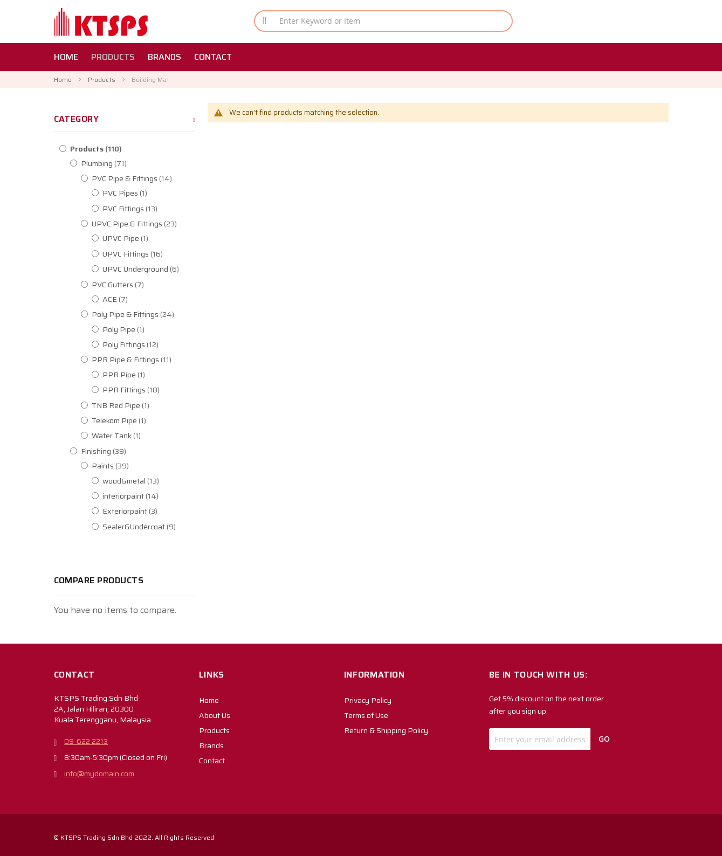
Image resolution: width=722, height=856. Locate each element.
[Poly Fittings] (160, 344)
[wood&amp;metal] (160, 481)
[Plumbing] (138, 163)
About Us (214, 715)
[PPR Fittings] (160, 390)
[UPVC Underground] (160, 269)
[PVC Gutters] (149, 285)
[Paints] (149, 466)
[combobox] (383, 21)
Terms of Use (366, 715)
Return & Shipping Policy (386, 730)
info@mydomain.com (99, 773)
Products (102, 79)
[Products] (127, 149)
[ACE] (160, 299)
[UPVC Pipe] (160, 238)
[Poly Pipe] (160, 329)
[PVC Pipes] (160, 193)
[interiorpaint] (160, 496)
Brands (211, 745)
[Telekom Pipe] (149, 420)
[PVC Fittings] (160, 209)
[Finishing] (138, 451)
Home (63, 79)
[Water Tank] (149, 435)
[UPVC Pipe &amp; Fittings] (149, 224)
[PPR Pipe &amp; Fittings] (149, 359)
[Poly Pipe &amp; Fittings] (149, 314)
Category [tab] (76, 119)
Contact (212, 761)
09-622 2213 (86, 741)
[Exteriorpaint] (160, 511)
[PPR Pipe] (160, 375)
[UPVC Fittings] (160, 254)
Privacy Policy (367, 700)
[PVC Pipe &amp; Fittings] (149, 178)
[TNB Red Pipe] (149, 405)
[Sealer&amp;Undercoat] (160, 527)
